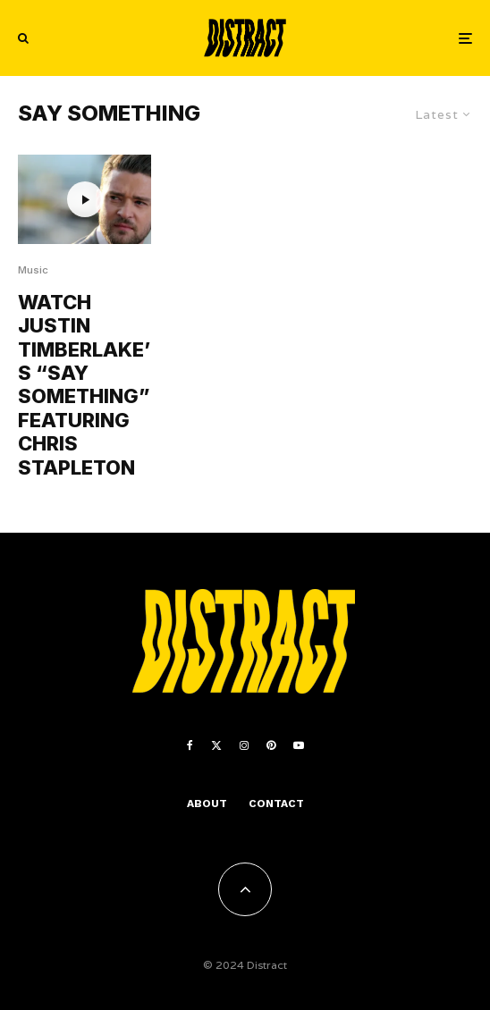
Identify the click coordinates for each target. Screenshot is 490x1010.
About (207, 803)
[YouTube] (298, 745)
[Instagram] (244, 745)
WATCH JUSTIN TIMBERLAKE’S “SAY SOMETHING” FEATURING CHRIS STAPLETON (84, 384)
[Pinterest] (271, 745)
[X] (216, 745)
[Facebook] (190, 745)
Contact (276, 803)
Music (33, 270)
